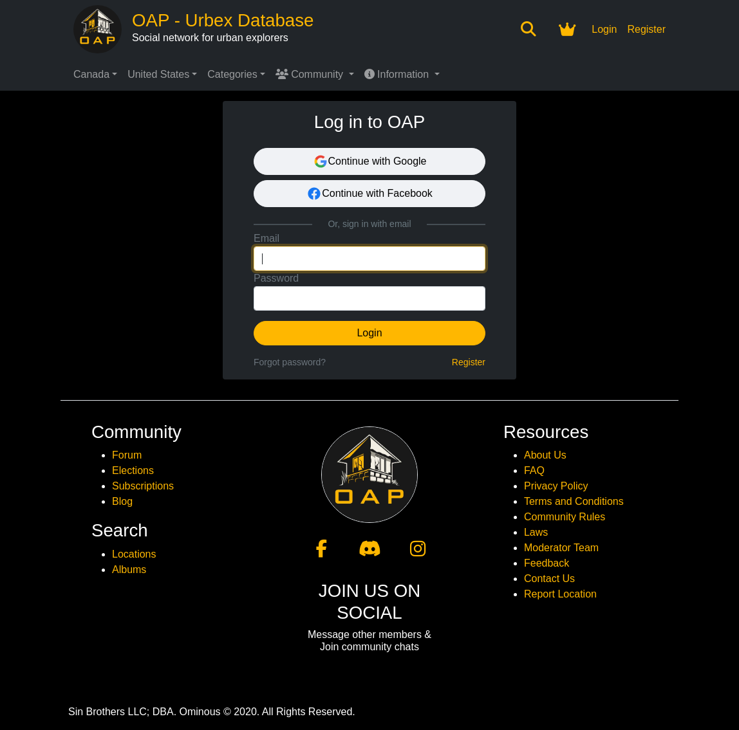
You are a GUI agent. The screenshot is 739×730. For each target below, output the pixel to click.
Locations (134, 554)
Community (311, 74)
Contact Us (549, 578)
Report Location (560, 594)
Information (398, 74)
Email (266, 238)
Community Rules (564, 516)
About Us (545, 455)
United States (158, 74)
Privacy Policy (556, 485)
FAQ (534, 470)
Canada (91, 74)
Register (646, 29)
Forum (127, 455)
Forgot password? (290, 362)
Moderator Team (561, 547)
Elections (133, 470)
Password (276, 278)
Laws (536, 532)
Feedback (546, 563)
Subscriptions (143, 485)
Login (604, 29)
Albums (129, 569)
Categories (232, 74)
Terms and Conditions (574, 501)
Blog (122, 501)
